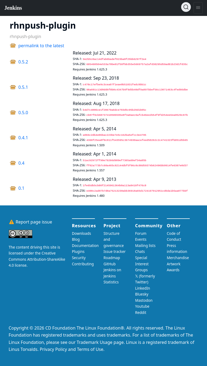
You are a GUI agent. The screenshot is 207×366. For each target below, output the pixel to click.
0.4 (21, 163)
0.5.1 (23, 87)
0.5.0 (23, 113)
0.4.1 (23, 138)
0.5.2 (23, 62)
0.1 (21, 188)
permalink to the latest (41, 46)
